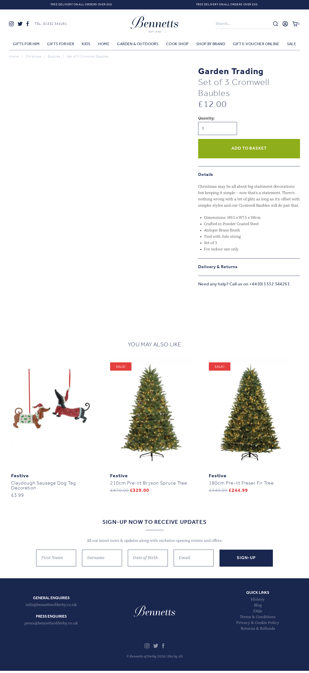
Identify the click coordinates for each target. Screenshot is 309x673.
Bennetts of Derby (154, 24)
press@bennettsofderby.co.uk (51, 626)
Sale (291, 44)
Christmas (33, 57)
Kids (86, 44)
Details (205, 175)
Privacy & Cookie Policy (257, 625)
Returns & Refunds (258, 631)
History (258, 602)
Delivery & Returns (218, 267)
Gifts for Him (26, 44)
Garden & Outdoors (137, 44)
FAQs (257, 613)
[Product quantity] (217, 128)
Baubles (54, 57)
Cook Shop (177, 44)
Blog (258, 608)
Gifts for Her (60, 44)
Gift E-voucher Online (256, 44)
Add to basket (249, 148)
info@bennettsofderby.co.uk (51, 607)
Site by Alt (175, 659)
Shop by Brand (210, 44)
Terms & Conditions (258, 619)
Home (103, 44)
